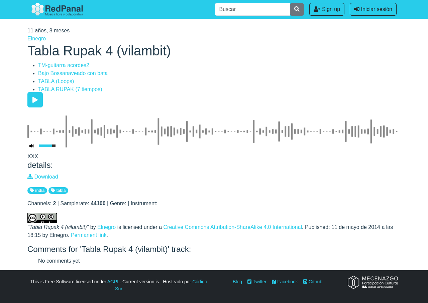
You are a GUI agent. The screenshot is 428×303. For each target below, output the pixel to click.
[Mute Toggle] (31, 145)
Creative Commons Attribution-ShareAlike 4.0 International (233, 227)
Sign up (327, 9)
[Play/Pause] (35, 99)
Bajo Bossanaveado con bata (73, 73)
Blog (237, 281)
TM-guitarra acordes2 (63, 65)
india (37, 190)
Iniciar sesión (373, 9)
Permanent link (89, 235)
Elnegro (36, 38)
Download (42, 177)
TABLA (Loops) (56, 81)
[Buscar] (252, 9)
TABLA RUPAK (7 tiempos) (70, 89)
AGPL (113, 281)
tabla (58, 190)
